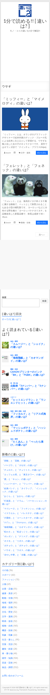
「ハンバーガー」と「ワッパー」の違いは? (23, 483)
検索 (4, 297)
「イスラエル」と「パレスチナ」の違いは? (23, 513)
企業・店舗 (7, 588)
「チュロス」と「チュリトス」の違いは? (21, 470)
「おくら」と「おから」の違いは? (18, 496)
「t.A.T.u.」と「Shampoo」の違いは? (20, 522)
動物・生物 (25, 222)
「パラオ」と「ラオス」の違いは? (18, 550)
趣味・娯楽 (7, 648)
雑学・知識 (7, 658)
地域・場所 (7, 602)
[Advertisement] (25, 60)
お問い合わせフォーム (12, 675)
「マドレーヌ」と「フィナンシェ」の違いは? (24, 508)
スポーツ (6, 575)
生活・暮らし (8, 639)
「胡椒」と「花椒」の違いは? (16, 460)
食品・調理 (7, 667)
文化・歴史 (7, 612)
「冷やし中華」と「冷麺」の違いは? (19, 554)
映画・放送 (7, 621)
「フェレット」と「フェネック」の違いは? (23, 167)
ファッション (8, 579)
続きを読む (42, 153)
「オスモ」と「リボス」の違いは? (18, 541)
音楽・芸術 (7, 662)
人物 (4, 584)
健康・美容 (7, 593)
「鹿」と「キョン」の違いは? (16, 479)
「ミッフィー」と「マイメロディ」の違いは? (23, 101)
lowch (8, 153)
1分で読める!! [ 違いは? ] (25, 23)
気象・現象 (7, 635)
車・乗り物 (7, 653)
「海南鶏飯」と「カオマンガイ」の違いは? (23, 527)
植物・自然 (7, 625)
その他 (5, 570)
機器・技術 (7, 630)
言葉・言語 (7, 644)
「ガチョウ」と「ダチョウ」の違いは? (20, 545)
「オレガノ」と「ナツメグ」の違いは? (20, 536)
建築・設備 (7, 607)
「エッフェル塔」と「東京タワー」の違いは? (24, 474)
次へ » (42, 234)
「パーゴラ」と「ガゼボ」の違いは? (19, 465)
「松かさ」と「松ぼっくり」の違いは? (20, 531)
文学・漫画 (25, 153)
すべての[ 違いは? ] (11, 319)
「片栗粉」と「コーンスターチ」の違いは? (23, 517)
